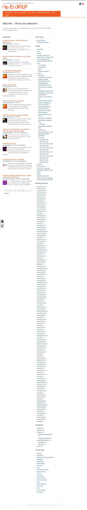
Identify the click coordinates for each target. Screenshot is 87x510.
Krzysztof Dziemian (8, 72)
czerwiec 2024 (41, 194)
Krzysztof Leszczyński (8, 179)
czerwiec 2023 (41, 203)
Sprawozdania (42, 67)
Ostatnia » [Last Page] (6, 193)
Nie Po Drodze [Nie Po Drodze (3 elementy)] (41, 463)
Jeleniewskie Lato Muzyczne (45, 91)
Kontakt (7, 15)
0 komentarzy (23, 132)
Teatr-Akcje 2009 (44, 149)
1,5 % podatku (23, 12)
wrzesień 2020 (41, 233)
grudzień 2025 (41, 186)
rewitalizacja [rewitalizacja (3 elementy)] (40, 461)
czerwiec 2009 (41, 413)
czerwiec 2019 (41, 256)
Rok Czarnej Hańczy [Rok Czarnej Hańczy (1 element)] (42, 479)
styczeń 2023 (40, 205)
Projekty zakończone (43, 438)
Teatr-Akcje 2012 (44, 160)
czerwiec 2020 (41, 235)
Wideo (34, 12)
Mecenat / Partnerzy (43, 71)
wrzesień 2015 (41, 313)
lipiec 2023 (40, 200)
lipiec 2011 (40, 368)
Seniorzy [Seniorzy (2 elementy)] (39, 473)
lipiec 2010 (40, 388)
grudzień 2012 (41, 341)
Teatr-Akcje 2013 (44, 162)
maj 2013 (39, 337)
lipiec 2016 (40, 301)
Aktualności (40, 49)
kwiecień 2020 (41, 239)
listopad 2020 (40, 229)
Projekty (53, 12)
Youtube (83, 4)
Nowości (39, 430)
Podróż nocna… (42, 130)
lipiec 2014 (40, 323)
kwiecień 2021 (41, 219)
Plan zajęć (41, 444)
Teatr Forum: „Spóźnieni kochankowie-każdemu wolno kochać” (45, 169)
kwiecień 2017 (41, 288)
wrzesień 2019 (41, 252)
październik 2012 (41, 343)
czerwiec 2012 (41, 352)
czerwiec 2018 (41, 274)
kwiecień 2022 (41, 211)
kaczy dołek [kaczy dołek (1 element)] (40, 486)
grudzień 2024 (41, 190)
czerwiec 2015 (41, 319)
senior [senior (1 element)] (38, 481)
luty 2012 (39, 356)
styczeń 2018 (40, 280)
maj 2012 (39, 354)
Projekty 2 (39, 164)
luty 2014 (39, 329)
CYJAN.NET (55, 505)
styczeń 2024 (40, 196)
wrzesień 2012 (41, 345)
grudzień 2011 (41, 360)
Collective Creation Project (45, 77)
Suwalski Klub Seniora (43, 12)
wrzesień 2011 (41, 364)
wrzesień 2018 (41, 270)
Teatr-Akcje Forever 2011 (46, 156)
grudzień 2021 (41, 215)
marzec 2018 (40, 278)
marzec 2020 (40, 241)
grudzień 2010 (41, 380)
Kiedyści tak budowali (9, 84)
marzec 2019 (40, 262)
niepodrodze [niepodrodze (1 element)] (40, 492)
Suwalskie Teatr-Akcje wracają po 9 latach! (15, 115)
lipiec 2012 (40, 350)
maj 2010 (39, 392)
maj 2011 (39, 372)
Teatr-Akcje (41, 137)
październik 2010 (41, 382)
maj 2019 (39, 258)
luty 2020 (39, 243)
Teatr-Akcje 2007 (44, 141)
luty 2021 (39, 223)
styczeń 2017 (40, 292)
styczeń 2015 (40, 321)
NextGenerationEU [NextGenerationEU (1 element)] (42, 483)
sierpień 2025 (40, 188)
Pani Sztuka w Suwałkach (45, 118)
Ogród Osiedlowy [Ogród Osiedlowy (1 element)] (41, 477)
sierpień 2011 (40, 366)
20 (23, 190)
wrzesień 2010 (41, 384)
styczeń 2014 (40, 331)
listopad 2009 (40, 403)
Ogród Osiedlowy (42, 112)
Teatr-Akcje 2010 (44, 154)
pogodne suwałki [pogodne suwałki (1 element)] (41, 490)
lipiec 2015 (40, 317)
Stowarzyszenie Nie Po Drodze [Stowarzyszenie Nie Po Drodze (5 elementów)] (45, 457)
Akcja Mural (41, 75)
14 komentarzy (22, 161)
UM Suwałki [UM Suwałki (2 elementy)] (40, 475)
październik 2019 (41, 249)
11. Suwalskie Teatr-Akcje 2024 (12, 70)
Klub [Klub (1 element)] (38, 488)
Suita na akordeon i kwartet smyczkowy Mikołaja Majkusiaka (45, 133)
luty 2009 (39, 421)
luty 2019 (39, 264)
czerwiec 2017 (41, 286)
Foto (29, 12)
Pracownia (42, 124)
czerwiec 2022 (41, 209)
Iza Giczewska (6, 86)
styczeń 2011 (40, 378)
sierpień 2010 (40, 386)
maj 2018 (39, 276)
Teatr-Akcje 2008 (44, 145)
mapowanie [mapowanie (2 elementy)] (40, 465)
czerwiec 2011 (41, 370)
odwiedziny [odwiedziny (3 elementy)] (40, 459)
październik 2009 (41, 405)
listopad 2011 (40, 362)
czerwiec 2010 (41, 390)
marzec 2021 (40, 221)
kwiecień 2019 (41, 260)
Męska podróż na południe (45, 100)
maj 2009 (39, 415)
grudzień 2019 (41, 245)
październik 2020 (41, 231)
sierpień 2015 (40, 315)
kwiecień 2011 (41, 374)
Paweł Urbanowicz (7, 44)
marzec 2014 (40, 327)
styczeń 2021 (40, 225)
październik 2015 (41, 311)
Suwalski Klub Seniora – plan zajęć (13, 159)
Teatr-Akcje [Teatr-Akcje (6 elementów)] (40, 455)
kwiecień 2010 (41, 394)
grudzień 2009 (41, 401)
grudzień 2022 (41, 207)
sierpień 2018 (40, 272)
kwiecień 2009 (41, 417)
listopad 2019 (40, 247)
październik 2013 (41, 335)
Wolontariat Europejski (43, 175)
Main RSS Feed (41, 40)
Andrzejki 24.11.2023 (9, 143)
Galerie (39, 428)
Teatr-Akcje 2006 (44, 139)
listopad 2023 (40, 198)
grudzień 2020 (41, 227)
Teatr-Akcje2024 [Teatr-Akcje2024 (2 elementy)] (41, 471)
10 (19, 190)
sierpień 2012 (40, 347)
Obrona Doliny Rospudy (44, 110)
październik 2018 (41, 268)
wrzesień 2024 (41, 192)
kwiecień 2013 (41, 339)
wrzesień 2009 (41, 407)
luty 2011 (39, 376)
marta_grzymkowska (8, 102)
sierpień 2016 (40, 298)
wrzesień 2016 (41, 296)
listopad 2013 (40, 333)
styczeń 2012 (40, 358)
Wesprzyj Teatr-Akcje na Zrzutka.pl (13, 100)
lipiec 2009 (40, 411)
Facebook (80, 4)
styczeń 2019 (40, 266)
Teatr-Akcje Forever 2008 (46, 143)
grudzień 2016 (41, 294)
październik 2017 (41, 282)
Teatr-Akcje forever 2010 (46, 152)
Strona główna (8, 12)
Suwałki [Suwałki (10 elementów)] (39, 453)
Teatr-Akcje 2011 (44, 158)
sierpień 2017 (40, 284)
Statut (39, 69)
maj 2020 (39, 237)
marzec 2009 (40, 419)
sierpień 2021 (40, 217)
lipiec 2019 (40, 254)
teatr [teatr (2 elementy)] (38, 467)
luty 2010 (39, 399)
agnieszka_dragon (7, 132)
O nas (15, 12)
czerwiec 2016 (41, 303)
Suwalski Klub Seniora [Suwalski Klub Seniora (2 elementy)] (43, 469)
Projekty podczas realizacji (45, 434)
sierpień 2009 (40, 409)
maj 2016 (39, 305)
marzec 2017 (40, 290)
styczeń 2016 (40, 309)
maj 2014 (39, 325)
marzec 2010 (40, 396)
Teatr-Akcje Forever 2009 (46, 147)
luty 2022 (39, 213)
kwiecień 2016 (41, 307)
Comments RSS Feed (43, 42)
